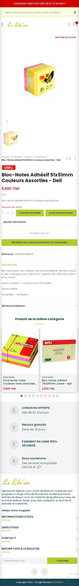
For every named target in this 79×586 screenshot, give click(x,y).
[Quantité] (8, 213)
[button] (21, 396)
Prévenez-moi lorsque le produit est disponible (39, 242)
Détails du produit (13, 306)
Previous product (67, 158)
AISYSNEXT (57, 582)
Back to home (71, 158)
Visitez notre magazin (16, 510)
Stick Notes (8, 377)
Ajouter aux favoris (15, 221)
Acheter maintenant (61, 212)
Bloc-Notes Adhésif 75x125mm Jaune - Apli (57, 382)
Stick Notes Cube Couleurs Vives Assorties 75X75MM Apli (19, 384)
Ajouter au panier (29, 212)
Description (9, 265)
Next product (75, 158)
